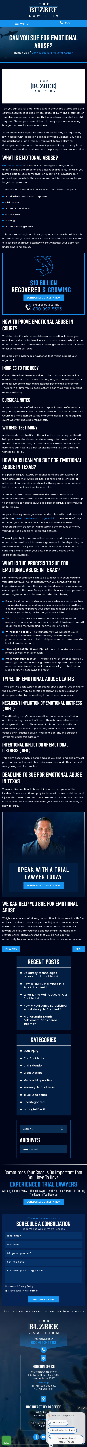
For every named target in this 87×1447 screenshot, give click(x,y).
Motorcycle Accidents (39, 1087)
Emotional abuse (12, 165)
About (6, 1311)
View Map (43, 1383)
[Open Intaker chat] (51, 1445)
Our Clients (63, 1311)
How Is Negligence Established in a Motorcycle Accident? (45, 1007)
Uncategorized (34, 1102)
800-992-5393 (47, 309)
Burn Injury (31, 1051)
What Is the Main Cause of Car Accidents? (46, 996)
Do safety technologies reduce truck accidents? (41, 974)
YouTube (43, 1437)
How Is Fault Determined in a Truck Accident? (44, 985)
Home (17, 53)
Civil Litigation (34, 1065)
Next (79, 948)
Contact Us (78, 1311)
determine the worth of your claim (35, 518)
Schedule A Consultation (43, 297)
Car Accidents (34, 1058)
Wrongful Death (35, 1109)
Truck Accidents (35, 1095)
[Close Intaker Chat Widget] (84, 1408)
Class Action (33, 1073)
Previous (11, 948)
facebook (36, 1437)
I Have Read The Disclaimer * (23, 1291)
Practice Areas (34, 1311)
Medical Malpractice (38, 1080)
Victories (49, 1311)
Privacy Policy (26, 1286)
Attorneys (17, 1311)
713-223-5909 (45, 1389)
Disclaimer (11, 1286)
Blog (26, 53)
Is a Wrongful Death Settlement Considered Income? (40, 1020)
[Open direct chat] (79, 1408)
